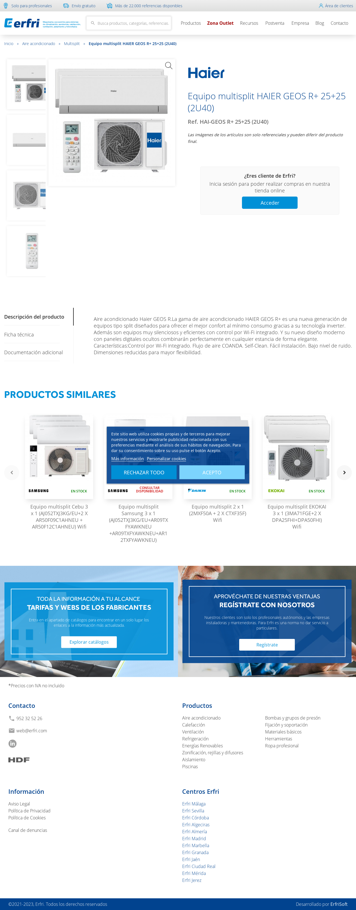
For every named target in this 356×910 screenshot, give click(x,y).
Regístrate (267, 645)
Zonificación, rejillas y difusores (212, 752)
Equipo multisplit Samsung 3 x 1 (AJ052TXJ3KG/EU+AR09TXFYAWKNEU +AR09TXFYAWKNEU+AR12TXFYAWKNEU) (138, 523)
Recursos (249, 23)
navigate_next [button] (344, 472)
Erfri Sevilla (193, 811)
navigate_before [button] (11, 472)
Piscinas (190, 766)
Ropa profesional (282, 745)
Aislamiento (193, 759)
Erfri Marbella (195, 845)
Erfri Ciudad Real (199, 866)
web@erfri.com (31, 730)
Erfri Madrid (194, 838)
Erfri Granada (195, 852)
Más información (127, 458)
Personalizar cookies (166, 458)
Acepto (211, 472)
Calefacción (193, 725)
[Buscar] (128, 23)
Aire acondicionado (41, 43)
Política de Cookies (27, 817)
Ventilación (193, 732)
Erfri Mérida (194, 873)
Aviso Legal (19, 804)
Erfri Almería (194, 831)
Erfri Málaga (194, 804)
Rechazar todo (144, 472)
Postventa (274, 23)
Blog (319, 23)
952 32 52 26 (29, 718)
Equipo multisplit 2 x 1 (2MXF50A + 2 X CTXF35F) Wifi (217, 513)
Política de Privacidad (29, 811)
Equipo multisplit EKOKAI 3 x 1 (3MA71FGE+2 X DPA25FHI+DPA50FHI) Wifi (297, 516)
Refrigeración (195, 739)
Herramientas (278, 739)
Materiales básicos (283, 732)
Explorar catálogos (89, 642)
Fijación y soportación (286, 725)
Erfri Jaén (191, 859)
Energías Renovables (202, 745)
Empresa (300, 23)
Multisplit (74, 43)
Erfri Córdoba (195, 817)
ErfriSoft (339, 904)
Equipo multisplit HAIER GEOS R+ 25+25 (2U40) (132, 43)
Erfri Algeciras (195, 824)
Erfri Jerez (191, 880)
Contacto (339, 23)
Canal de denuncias (27, 830)
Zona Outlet (220, 23)
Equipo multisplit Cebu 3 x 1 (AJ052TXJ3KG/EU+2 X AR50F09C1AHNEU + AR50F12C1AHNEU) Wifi (59, 516)
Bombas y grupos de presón (292, 718)
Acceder (270, 202)
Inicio (11, 43)
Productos (191, 23)
